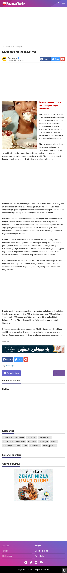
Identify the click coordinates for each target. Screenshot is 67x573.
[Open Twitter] (31, 562)
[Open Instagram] (36, 562)
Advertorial (7, 437)
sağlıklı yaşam (35, 446)
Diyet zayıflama (44, 437)
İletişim (38, 546)
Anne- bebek (19, 437)
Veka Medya (13, 58)
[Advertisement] (33, 26)
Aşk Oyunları (31, 437)
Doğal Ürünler (8, 441)
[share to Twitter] (55, 59)
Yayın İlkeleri (40, 556)
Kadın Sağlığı (43, 441)
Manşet (54, 441)
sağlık (25, 446)
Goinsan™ (46, 570)
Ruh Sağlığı (7, 446)
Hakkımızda (7, 556)
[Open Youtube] (41, 562)
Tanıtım (5, 551)
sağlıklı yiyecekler (49, 446)
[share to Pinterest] (62, 59)
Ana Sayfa (6, 546)
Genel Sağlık (10, 366)
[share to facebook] (45, 59)
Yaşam (17, 446)
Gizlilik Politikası (41, 551)
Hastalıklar (32, 441)
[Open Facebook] (25, 562)
